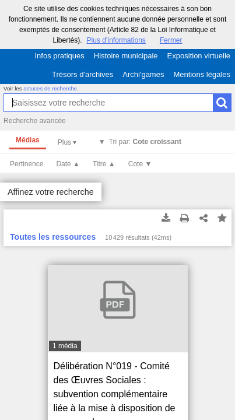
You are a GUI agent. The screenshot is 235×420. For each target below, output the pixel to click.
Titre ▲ (104, 164)
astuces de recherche (50, 88)
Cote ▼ (140, 164)
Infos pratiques (60, 55)
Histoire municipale (126, 55)
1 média (65, 346)
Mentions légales (201, 74)
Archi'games (143, 74)
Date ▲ (68, 164)
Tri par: (145, 142)
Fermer (171, 40)
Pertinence (26, 164)
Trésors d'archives (82, 74)
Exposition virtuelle (198, 55)
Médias (28, 140)
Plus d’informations (115, 40)
